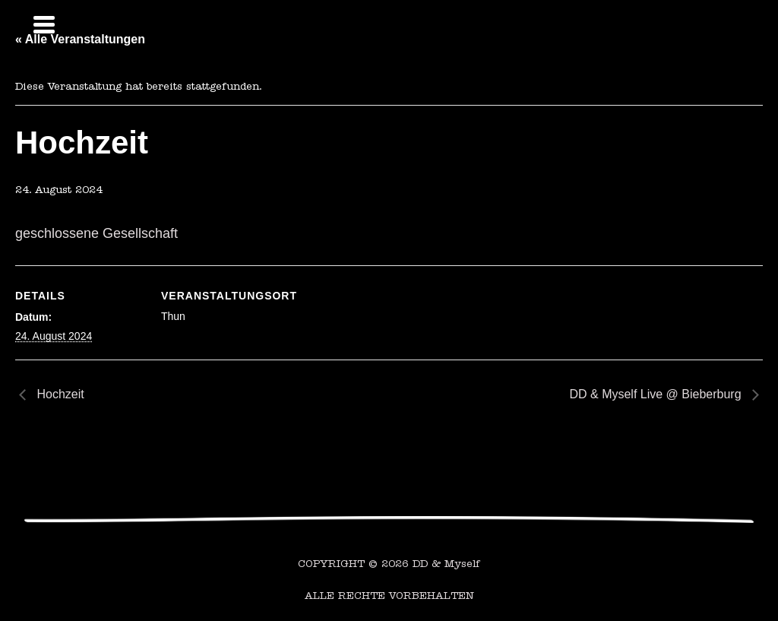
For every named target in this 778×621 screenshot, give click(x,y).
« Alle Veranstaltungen (80, 39)
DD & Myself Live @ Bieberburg (657, 394)
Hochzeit (58, 394)
